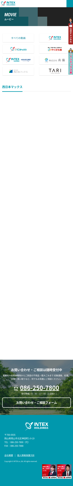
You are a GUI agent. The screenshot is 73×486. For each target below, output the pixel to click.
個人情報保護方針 (26, 455)
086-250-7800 (39, 387)
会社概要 (8, 455)
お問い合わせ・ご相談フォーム (36, 402)
